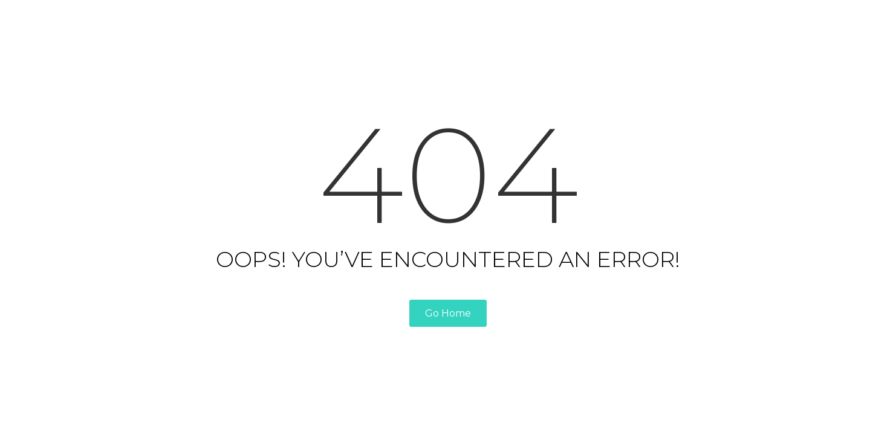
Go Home (448, 313)
